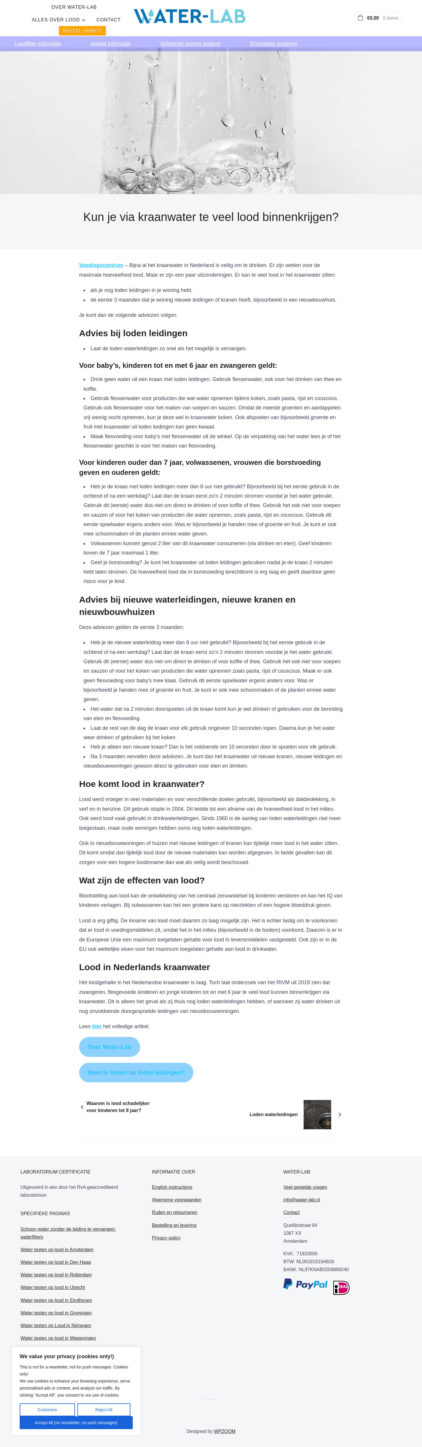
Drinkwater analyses (273, 37)
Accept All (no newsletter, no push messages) (76, 1422)
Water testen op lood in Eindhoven (56, 1282)
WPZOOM (225, 1413)
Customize (47, 1409)
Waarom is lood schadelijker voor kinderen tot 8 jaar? (117, 1089)
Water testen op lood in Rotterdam (56, 1257)
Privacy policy (166, 1220)
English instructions (172, 1169)
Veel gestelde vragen (305, 1169)
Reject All (103, 1409)
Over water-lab (136, 14)
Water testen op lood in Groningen (56, 1295)
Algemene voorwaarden (177, 1181)
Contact (246, 14)
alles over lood (194, 14)
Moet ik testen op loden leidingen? (136, 1054)
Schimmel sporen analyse (190, 37)
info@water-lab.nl (301, 1181)
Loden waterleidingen (274, 1096)
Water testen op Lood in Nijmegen (56, 1307)
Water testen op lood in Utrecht (53, 1269)
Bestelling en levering (174, 1207)
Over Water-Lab (110, 1029)
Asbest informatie (110, 37)
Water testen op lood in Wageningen (58, 1320)
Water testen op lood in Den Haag (56, 1244)
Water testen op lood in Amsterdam (57, 1231)
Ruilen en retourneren (175, 1194)
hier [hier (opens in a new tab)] (97, 1008)
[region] (76, 1391)
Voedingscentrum (101, 248)
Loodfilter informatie (38, 37)
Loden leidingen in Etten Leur (51, 1333)
